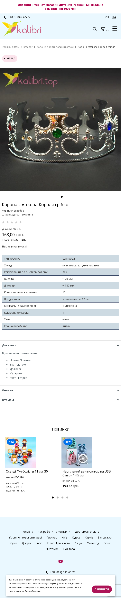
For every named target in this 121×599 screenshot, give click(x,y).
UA (114, 17)
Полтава (69, 549)
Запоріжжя (105, 537)
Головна (27, 531)
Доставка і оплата (87, 531)
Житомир (52, 549)
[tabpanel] (32, 469)
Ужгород (93, 543)
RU (107, 17)
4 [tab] (67, 497)
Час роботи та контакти (54, 531)
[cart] (102, 29)
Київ (64, 537)
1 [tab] (62, 197)
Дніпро (26, 543)
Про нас (51, 537)
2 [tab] (58, 497)
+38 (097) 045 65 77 (60, 572)
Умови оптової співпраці (25, 537)
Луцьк (78, 543)
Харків (89, 537)
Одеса (76, 537)
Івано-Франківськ (58, 543)
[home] (10, 47)
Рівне (107, 543)
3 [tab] (62, 497)
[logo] (31, 29)
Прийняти (102, 589)
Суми (13, 543)
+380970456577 (17, 17)
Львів (38, 543)
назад (9, 58)
